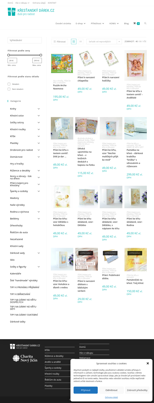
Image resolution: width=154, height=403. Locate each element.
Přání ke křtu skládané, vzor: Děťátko (85, 222)
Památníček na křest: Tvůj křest (135, 281)
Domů (10, 3)
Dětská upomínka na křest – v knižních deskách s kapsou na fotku (86, 156)
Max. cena (36, 65)
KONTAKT (52, 3)
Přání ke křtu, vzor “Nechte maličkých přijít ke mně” (110, 154)
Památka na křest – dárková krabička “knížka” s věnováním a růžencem (135, 158)
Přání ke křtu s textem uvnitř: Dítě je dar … (60, 153)
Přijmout (85, 390)
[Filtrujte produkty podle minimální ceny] (12, 60)
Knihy (87, 140)
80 (140, 41)
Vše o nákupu (22, 3)
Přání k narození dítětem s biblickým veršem (86, 286)
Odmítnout (112, 390)
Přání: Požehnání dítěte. (111, 277)
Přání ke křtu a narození (62, 81)
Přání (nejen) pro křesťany (84, 72)
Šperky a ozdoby (53, 367)
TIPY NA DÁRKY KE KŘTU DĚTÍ (135, 146)
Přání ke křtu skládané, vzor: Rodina (134, 222)
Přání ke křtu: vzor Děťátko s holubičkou (60, 222)
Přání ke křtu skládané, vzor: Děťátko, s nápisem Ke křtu (110, 223)
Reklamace (84, 357)
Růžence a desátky (54, 355)
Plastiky (48, 385)
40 (137, 41)
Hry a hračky (58, 80)
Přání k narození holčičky (110, 79)
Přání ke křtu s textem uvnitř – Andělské (135, 94)
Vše (144, 41)
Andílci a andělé (53, 361)
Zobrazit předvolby (137, 390)
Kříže (47, 350)
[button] (147, 363)
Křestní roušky (52, 373)
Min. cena (12, 65)
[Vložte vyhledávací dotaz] (25, 40)
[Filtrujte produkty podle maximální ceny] (37, 60)
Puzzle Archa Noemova (60, 87)
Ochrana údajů (111, 397)
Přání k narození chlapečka (86, 79)
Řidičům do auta (53, 379)
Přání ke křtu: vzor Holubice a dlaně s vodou (61, 284)
